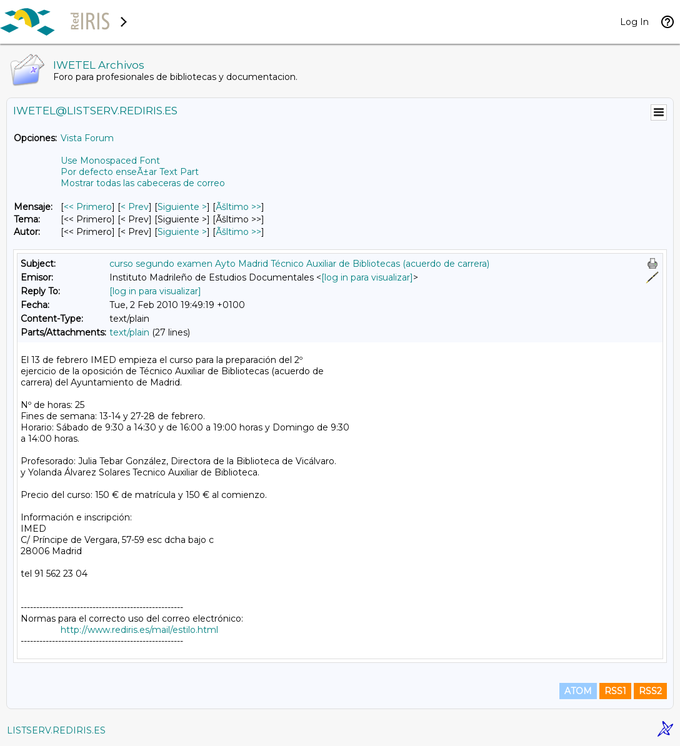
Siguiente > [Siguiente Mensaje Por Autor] (182, 231)
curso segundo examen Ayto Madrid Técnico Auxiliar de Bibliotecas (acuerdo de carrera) (299, 263)
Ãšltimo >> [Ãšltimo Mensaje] (238, 206)
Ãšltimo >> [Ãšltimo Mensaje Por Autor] (238, 231)
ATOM (578, 691)
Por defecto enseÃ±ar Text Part (130, 171)
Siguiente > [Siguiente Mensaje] (182, 206)
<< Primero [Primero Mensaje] (88, 206)
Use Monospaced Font (110, 160)
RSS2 (650, 691)
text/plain (129, 332)
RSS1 (615, 691)
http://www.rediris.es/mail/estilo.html (139, 629)
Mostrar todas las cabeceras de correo (143, 183)
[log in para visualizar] (367, 277)
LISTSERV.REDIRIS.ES (56, 730)
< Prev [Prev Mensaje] (135, 206)
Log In (634, 21)
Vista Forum (87, 138)
